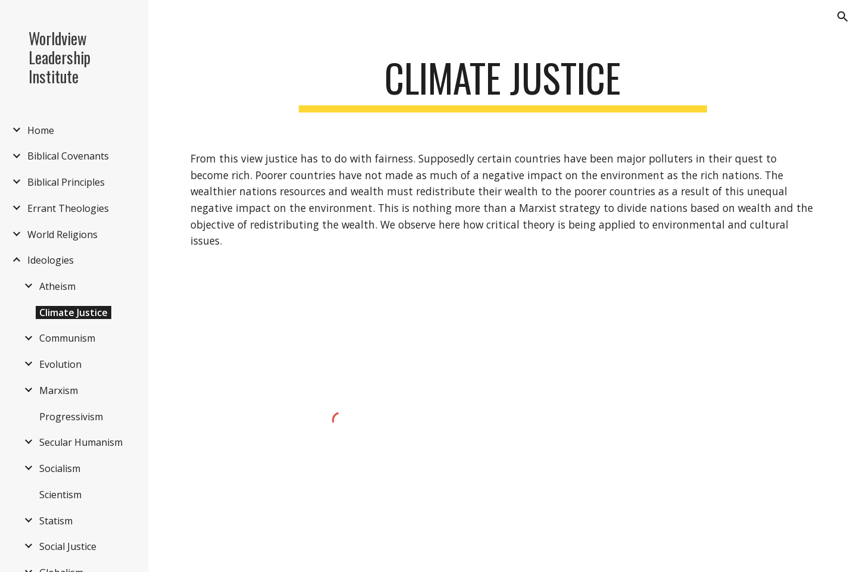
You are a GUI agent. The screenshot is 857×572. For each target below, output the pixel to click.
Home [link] (40, 130)
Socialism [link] (59, 468)
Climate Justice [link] (73, 312)
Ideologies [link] (50, 260)
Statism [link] (56, 520)
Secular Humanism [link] (81, 442)
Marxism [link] (58, 390)
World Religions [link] (62, 234)
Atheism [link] (57, 286)
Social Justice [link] (67, 546)
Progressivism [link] (71, 416)
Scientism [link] (60, 494)
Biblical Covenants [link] (68, 155)
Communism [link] (67, 338)
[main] (503, 83)
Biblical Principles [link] (66, 182)
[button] (842, 16)
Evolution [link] (60, 364)
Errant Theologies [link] (68, 208)
